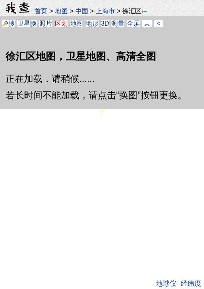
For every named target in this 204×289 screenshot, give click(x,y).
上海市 (105, 10)
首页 (40, 10)
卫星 (23, 23)
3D (105, 23)
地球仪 (166, 283)
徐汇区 (134, 10)
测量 (117, 23)
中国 (81, 10)
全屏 (133, 23)
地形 (92, 23)
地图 (61, 10)
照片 (45, 23)
